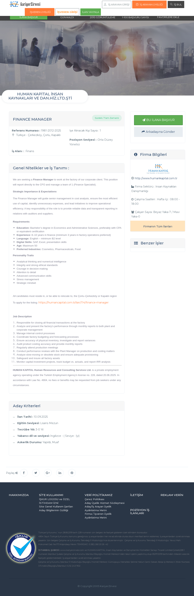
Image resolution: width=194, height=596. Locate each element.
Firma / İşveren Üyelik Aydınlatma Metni (98, 515)
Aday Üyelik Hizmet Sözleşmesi (105, 502)
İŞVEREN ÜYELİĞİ (40, 11)
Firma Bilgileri (153, 154)
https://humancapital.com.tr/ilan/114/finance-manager (73, 302)
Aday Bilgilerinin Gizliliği (53, 510)
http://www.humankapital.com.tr (156, 178)
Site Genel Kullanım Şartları (56, 506)
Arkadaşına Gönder (158, 132)
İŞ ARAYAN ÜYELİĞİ (149, 4)
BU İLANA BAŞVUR (158, 120)
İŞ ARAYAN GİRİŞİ (116, 4)
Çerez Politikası (94, 499)
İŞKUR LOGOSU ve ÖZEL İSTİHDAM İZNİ (54, 501)
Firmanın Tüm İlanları (157, 226)
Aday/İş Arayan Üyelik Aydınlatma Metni (98, 508)
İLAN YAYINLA (90, 11)
